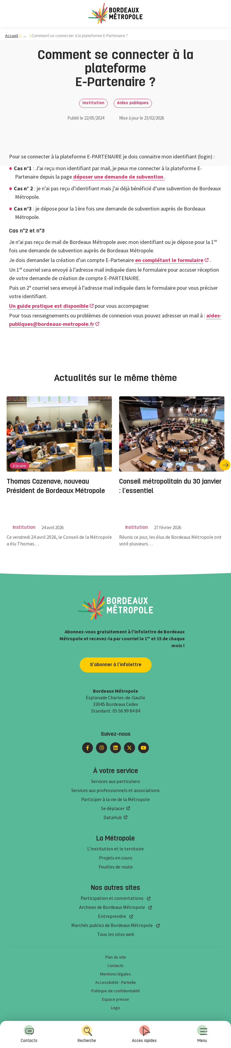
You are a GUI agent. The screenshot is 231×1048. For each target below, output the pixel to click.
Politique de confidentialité (115, 990)
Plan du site (115, 957)
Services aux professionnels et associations (115, 790)
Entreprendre (112, 916)
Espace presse (115, 999)
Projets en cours (115, 858)
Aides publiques (133, 103)
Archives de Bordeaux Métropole (112, 907)
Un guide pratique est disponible (48, 305)
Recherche (87, 1034)
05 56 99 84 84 (126, 711)
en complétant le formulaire (169, 260)
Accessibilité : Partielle (115, 982)
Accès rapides (144, 1034)
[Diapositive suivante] (225, 465)
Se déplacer (113, 808)
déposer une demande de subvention (119, 176)
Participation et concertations (112, 898)
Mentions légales (115, 974)
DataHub (112, 817)
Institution (93, 103)
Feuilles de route (116, 867)
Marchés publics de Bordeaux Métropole (112, 925)
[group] (59, 465)
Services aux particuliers (115, 781)
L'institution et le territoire (115, 849)
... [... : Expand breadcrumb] (24, 35)
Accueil (11, 35)
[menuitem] (202, 1034)
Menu (202, 1034)
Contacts (29, 1034)
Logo (115, 1007)
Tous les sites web (115, 934)
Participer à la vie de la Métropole (115, 799)
